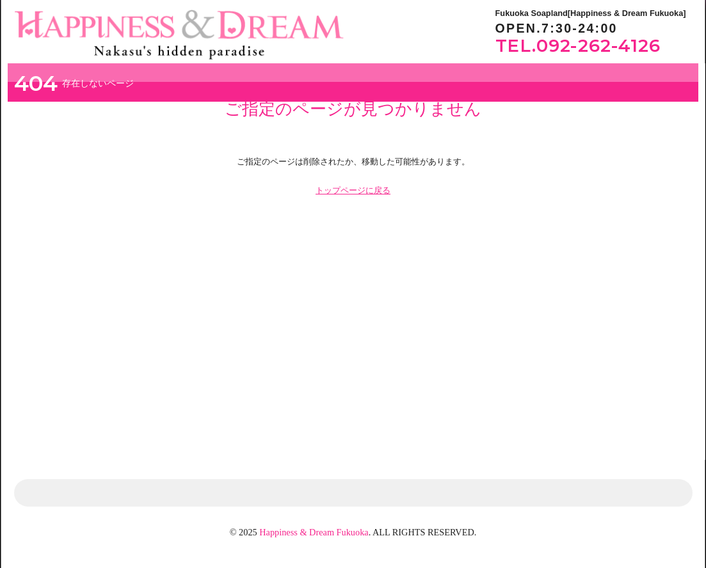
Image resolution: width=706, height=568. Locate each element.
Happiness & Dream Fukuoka (313, 532)
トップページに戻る (353, 190)
